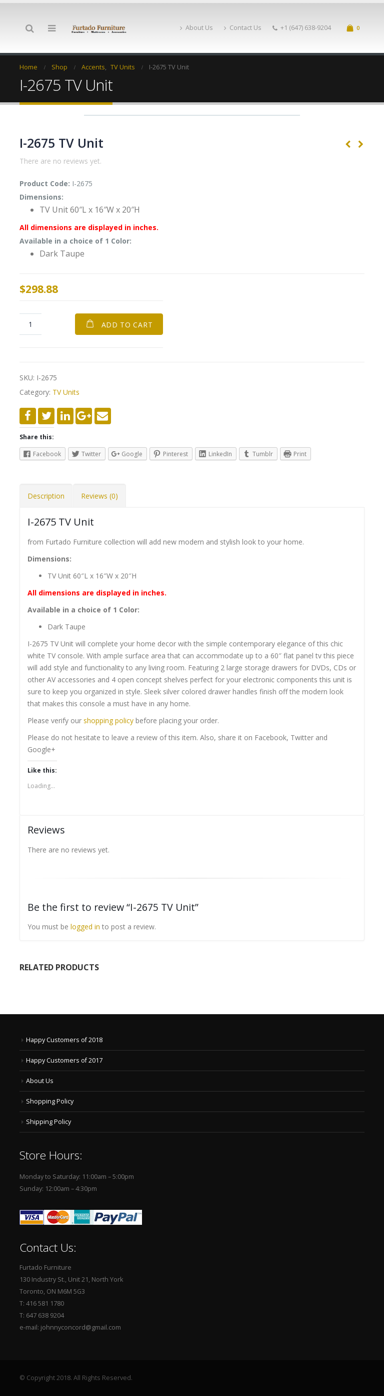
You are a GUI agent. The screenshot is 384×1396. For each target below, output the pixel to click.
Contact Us (243, 27)
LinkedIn (65, 416)
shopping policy (109, 720)
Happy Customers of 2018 (64, 1040)
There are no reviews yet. (61, 161)
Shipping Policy (48, 1121)
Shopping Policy (50, 1101)
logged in (85, 926)
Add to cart (127, 324)
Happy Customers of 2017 (64, 1060)
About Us (196, 27)
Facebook (28, 416)
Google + (84, 416)
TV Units (66, 392)
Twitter (46, 416)
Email (102, 416)
